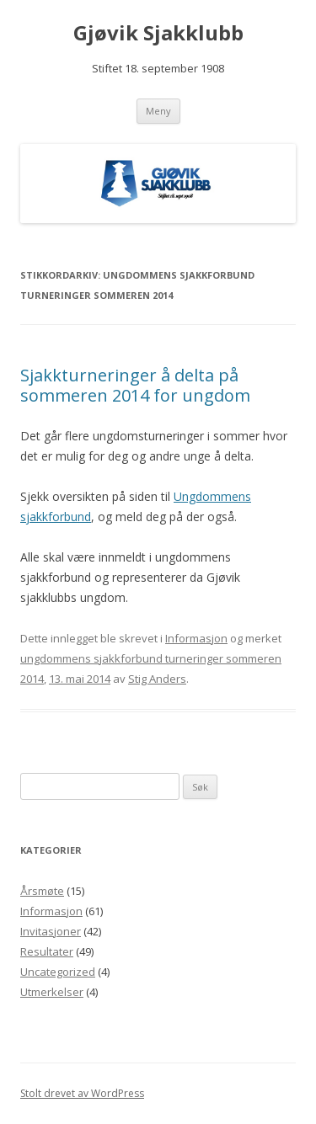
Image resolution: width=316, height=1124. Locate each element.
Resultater (46, 951)
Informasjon (196, 638)
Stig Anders (157, 678)
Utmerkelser (51, 991)
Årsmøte (42, 890)
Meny (158, 110)
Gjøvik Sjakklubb (158, 33)
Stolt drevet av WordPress (82, 1093)
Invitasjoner (50, 931)
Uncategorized (57, 971)
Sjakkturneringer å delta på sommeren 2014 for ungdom (135, 385)
